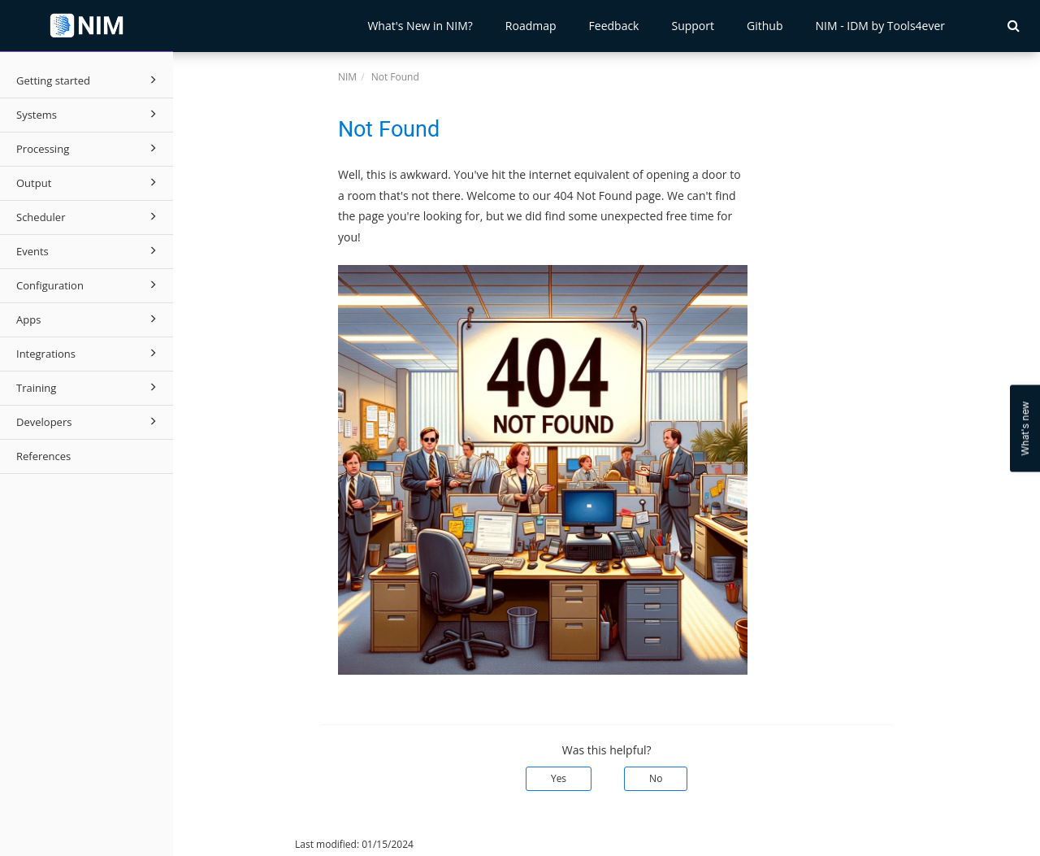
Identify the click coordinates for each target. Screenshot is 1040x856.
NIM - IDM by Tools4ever (880, 25)
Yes (558, 778)
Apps (89, 319)
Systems (89, 114)
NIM (347, 77)
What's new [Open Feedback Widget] (1025, 428)
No (655, 778)
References (43, 456)
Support (692, 25)
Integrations (89, 353)
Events (89, 250)
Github (764, 25)
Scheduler (89, 216)
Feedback (614, 25)
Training (89, 387)
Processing (89, 148)
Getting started (89, 80)
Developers (89, 421)
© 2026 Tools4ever (228, 844)
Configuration (89, 284)
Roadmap (531, 25)
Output (89, 182)
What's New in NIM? (419, 25)
